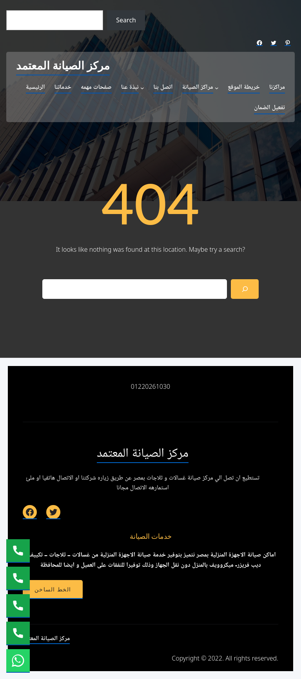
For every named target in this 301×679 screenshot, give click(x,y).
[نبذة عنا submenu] (142, 88)
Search (126, 20)
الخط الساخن (52, 589)
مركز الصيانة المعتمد (63, 66)
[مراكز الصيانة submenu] (217, 88)
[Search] (245, 288)
